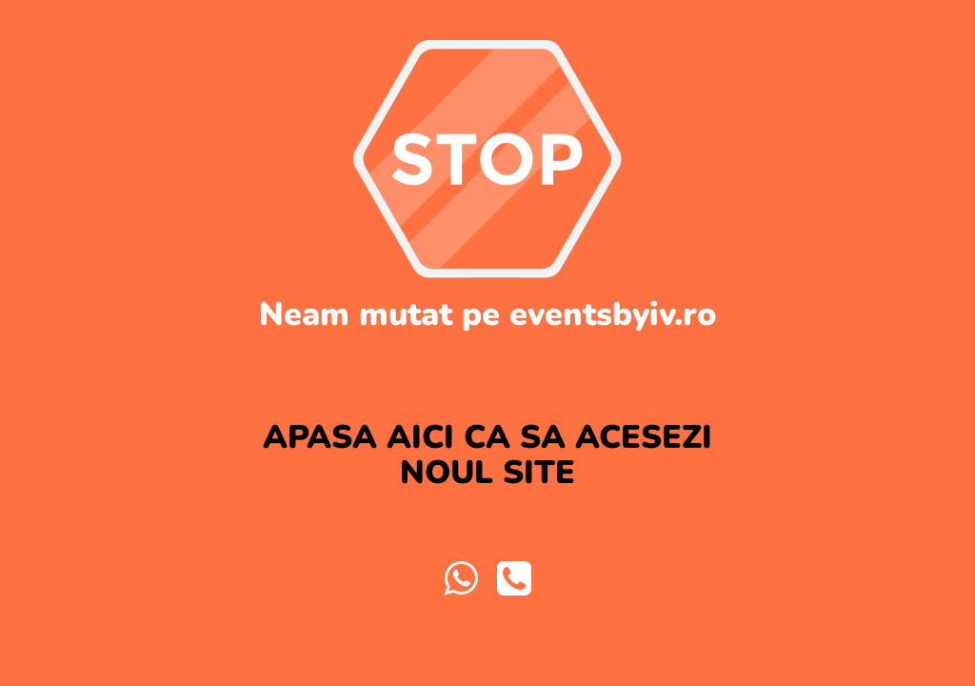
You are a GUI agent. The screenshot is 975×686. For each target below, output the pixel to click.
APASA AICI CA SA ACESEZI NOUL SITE (487, 454)
